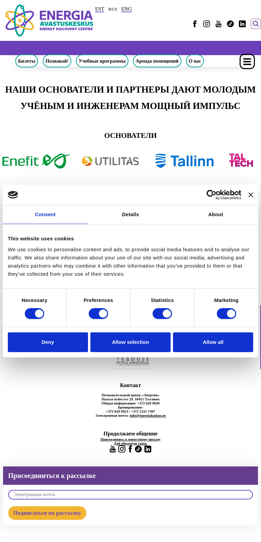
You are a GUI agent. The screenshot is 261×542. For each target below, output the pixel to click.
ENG (126, 9)
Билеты (26, 61)
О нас (195, 61)
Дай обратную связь (130, 443)
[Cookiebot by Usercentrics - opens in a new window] (211, 195)
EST (99, 9)
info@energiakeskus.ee (148, 415)
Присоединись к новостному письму (131, 439)
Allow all (213, 342)
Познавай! (57, 61)
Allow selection (130, 342)
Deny (47, 342)
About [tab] (215, 214)
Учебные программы (102, 61)
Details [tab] (130, 214)
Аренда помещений (157, 61)
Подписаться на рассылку (47, 513)
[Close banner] (250, 194)
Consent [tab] (45, 214)
